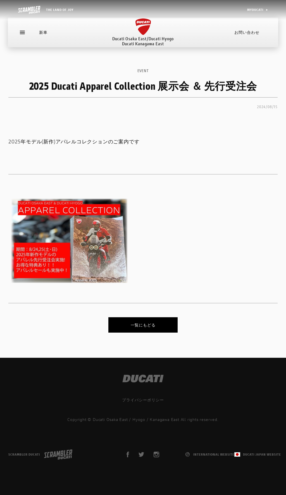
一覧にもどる (143, 325)
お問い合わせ (246, 34)
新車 (44, 34)
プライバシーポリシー (143, 399)
